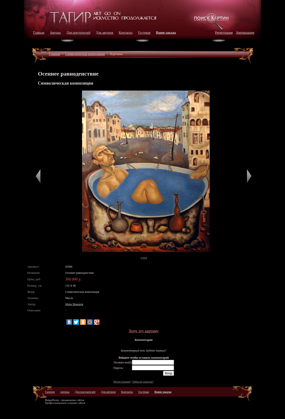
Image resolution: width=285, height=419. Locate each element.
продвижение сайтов (72, 400)
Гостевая (144, 32)
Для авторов (104, 32)
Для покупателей (78, 32)
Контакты (126, 32)
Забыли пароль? (143, 381)
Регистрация (224, 32)
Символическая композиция (85, 54)
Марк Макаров (74, 304)
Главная (38, 32)
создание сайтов (76, 402)
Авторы (55, 32)
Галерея (50, 392)
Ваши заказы (166, 32)
